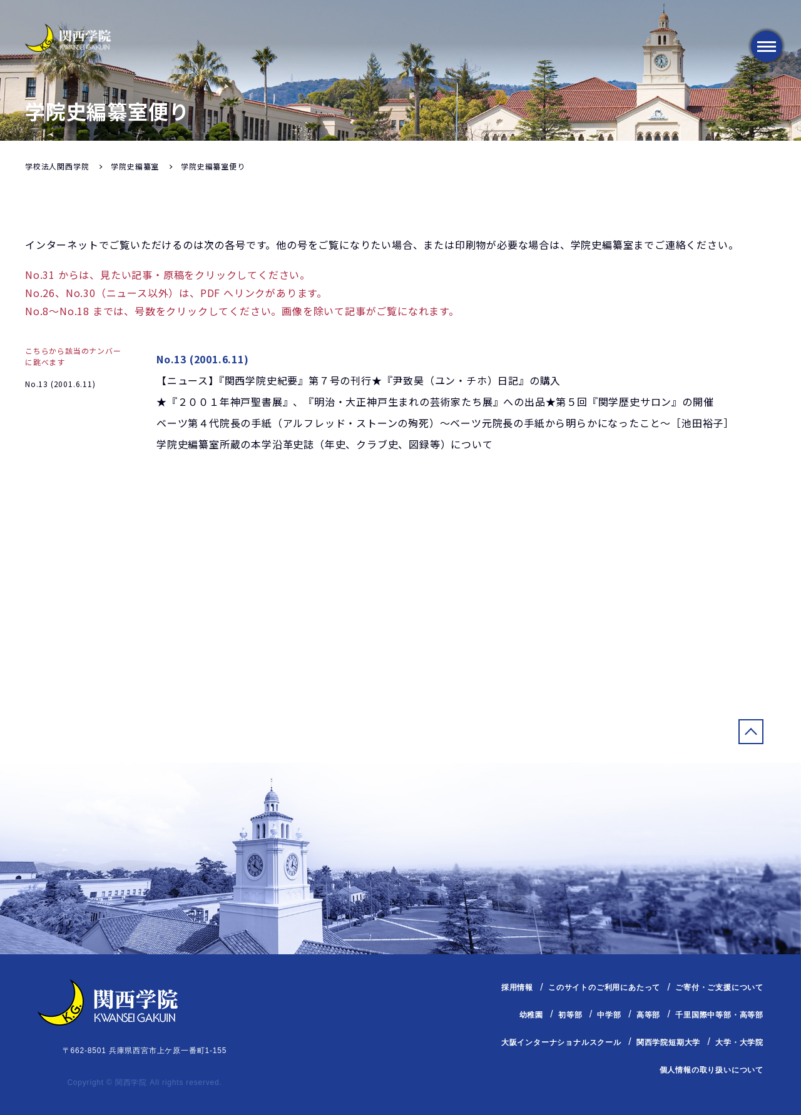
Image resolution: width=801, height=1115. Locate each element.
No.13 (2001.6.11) (60, 383)
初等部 (570, 1015)
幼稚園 (531, 1015)
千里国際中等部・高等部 (719, 1015)
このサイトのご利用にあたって (604, 987)
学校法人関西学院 (57, 166)
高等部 (648, 1015)
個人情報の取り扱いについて (711, 1070)
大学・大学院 (739, 1042)
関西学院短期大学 (668, 1042)
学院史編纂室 (135, 166)
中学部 (609, 1015)
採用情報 (517, 987)
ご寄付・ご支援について (719, 987)
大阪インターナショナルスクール (561, 1042)
